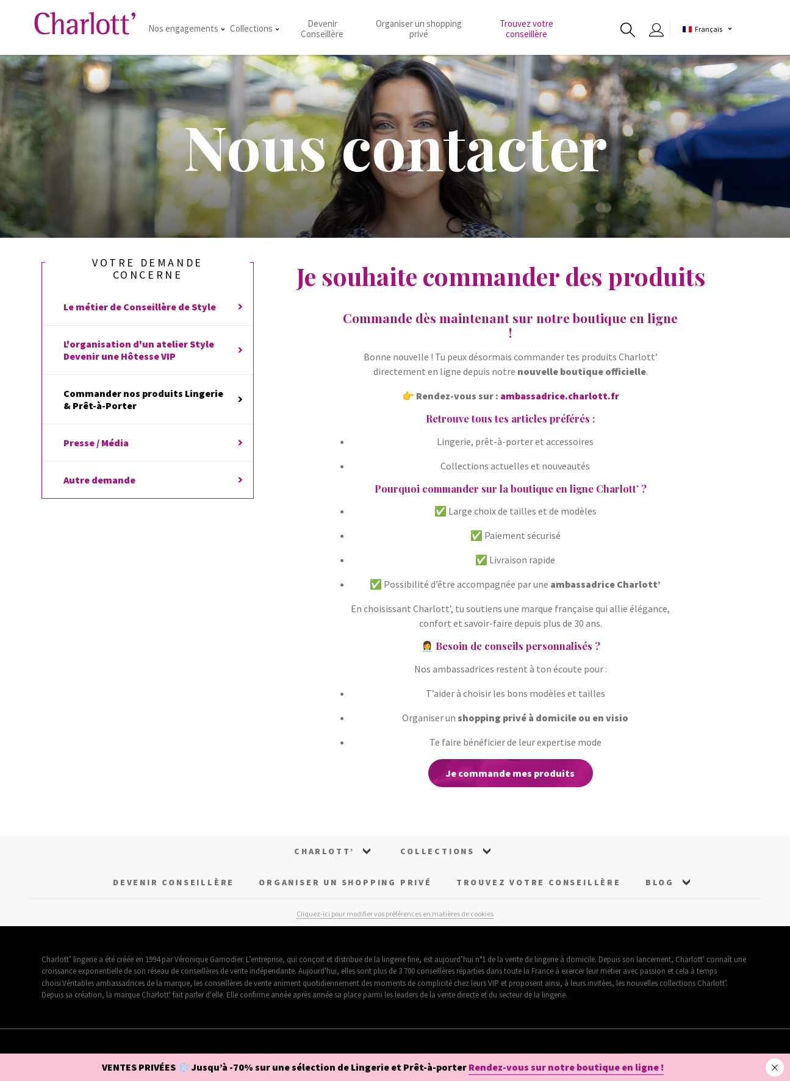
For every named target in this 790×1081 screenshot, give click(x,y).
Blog (659, 882)
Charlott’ (324, 851)
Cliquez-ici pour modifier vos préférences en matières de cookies (395, 913)
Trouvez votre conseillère (526, 29)
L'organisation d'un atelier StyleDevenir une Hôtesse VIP (153, 350)
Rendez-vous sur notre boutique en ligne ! (566, 1067)
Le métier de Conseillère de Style (153, 307)
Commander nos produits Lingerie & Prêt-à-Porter (153, 399)
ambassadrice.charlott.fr (559, 396)
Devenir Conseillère (322, 29)
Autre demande (153, 480)
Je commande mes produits (510, 773)
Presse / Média (153, 443)
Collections (254, 28)
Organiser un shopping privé (419, 29)
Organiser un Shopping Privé (345, 882)
